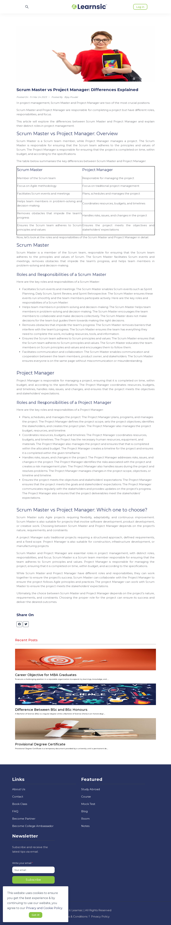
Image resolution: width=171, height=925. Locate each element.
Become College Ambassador (32, 826)
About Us (18, 789)
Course (86, 796)
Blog (84, 811)
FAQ (15, 811)
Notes (85, 826)
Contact (17, 796)
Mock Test (88, 804)
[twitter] (26, 624)
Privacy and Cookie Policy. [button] (44, 908)
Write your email (22, 863)
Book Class (19, 804)
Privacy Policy (100, 916)
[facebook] (19, 624)
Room (85, 818)
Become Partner (23, 818)
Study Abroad (90, 789)
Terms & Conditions (74, 916)
